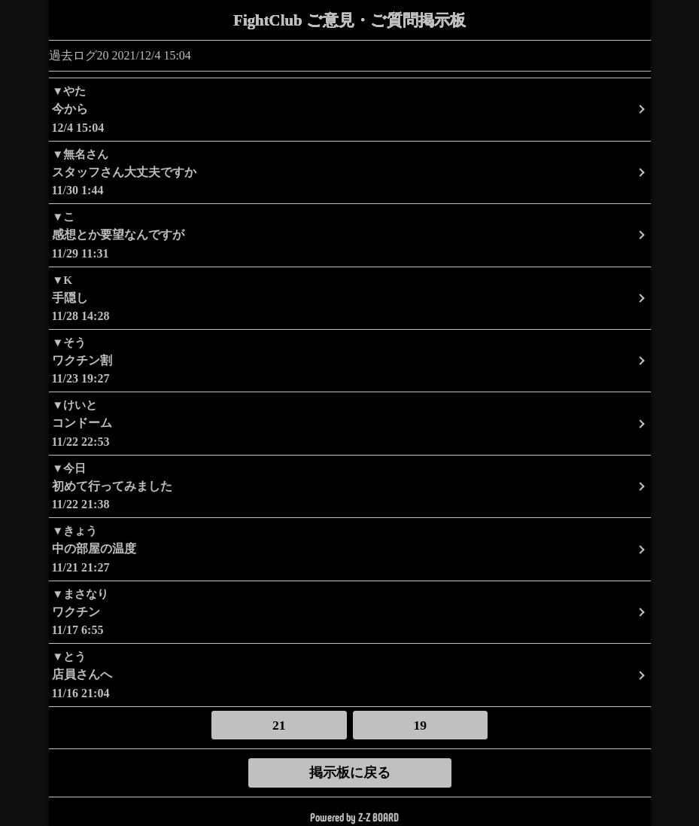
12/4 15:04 (350, 108)
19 (420, 725)
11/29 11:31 (350, 234)
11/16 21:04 (350, 673)
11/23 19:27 (350, 359)
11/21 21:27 (350, 548)
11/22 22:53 (350, 422)
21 (279, 725)
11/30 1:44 (350, 171)
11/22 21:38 (350, 485)
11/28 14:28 (350, 297)
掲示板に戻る (350, 772)
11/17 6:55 (350, 611)
